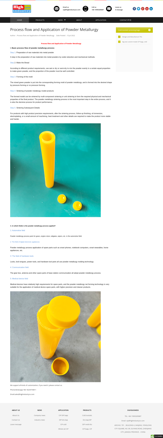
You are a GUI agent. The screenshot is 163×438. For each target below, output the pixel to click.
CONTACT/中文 (125, 20)
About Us (15, 415)
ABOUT (79, 20)
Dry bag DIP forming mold (87, 420)
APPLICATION (101, 20)
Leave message (16, 424)
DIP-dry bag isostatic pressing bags (63, 420)
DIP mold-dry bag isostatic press (87, 424)
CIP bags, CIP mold (87, 429)
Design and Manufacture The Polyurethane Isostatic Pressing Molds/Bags (133, 37)
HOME (19, 20)
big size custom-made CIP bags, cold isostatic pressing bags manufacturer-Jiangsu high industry (135, 42)
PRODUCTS (40, 20)
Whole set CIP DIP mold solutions (63, 429)
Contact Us (16, 420)
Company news (39, 415)
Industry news (39, 420)
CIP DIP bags (63, 415)
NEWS (60, 20)
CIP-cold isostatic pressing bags (63, 424)
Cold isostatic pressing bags (87, 415)
